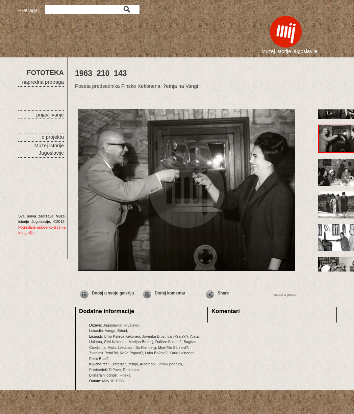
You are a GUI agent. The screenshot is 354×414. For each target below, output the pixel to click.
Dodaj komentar (170, 293)
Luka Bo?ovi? (156, 353)
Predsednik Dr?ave (105, 370)
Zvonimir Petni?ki (103, 353)
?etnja (133, 364)
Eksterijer (118, 364)
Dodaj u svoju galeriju (113, 293)
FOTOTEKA (45, 72)
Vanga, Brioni (116, 331)
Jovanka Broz (153, 336)
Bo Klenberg (145, 347)
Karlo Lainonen (182, 353)
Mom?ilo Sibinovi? (173, 347)
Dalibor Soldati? (168, 342)
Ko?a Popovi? (131, 353)
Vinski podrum (170, 364)
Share (223, 293)
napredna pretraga (43, 82)
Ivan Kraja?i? (177, 336)
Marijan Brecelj (141, 342)
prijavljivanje (50, 115)
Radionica (131, 370)
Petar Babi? (98, 359)
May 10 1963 (113, 381)
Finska (125, 375)
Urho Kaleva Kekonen (122, 336)
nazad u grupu (284, 294)
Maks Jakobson (120, 347)
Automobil (148, 364)
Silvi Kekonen (115, 342)
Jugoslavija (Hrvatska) (121, 325)
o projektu (53, 137)
